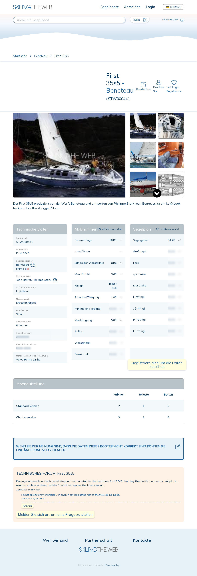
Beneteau (40, 56)
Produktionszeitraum (26, 344)
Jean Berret (23, 280)
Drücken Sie (158, 86)
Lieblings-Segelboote (174, 86)
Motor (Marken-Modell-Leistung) (32, 355)
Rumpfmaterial (23, 321)
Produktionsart (23, 333)
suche (140, 20)
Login (150, 7)
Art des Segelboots (26, 287)
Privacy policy (112, 565)
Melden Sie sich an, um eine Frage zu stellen (55, 514)
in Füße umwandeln (110, 229)
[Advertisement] (59, 86)
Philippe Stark (41, 280)
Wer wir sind (55, 540)
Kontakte (142, 540)
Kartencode (22, 238)
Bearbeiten (143, 86)
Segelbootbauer (24, 260)
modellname (22, 249)
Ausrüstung (22, 310)
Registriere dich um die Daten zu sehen (157, 364)
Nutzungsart (22, 299)
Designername (23, 276)
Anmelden (132, 7)
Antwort (27, 505)
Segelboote (110, 7)
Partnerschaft (98, 540)
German (173, 7)
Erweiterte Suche (173, 20)
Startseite (20, 56)
